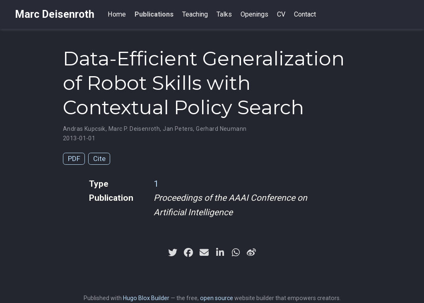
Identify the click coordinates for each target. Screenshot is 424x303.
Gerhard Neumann (221, 128)
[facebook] (188, 252)
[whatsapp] (235, 252)
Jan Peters (178, 128)
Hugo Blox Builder (146, 298)
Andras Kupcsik (84, 128)
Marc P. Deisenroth (134, 128)
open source (216, 298)
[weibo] (251, 252)
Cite (99, 158)
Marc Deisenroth (54, 14)
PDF (74, 158)
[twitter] (172, 252)
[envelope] (204, 252)
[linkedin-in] (220, 252)
